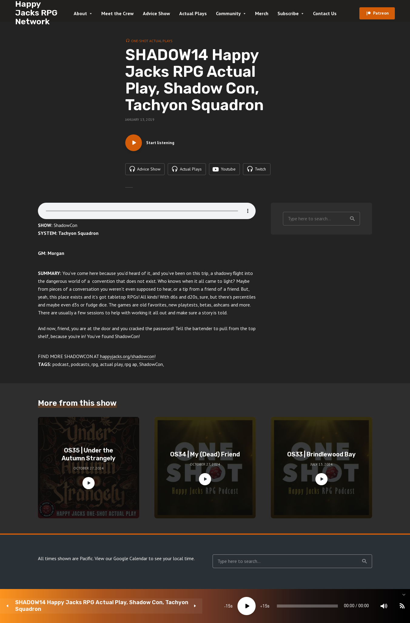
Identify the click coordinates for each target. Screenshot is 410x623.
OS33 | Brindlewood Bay (321, 456)
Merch (261, 13)
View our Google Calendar (121, 560)
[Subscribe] (358, 606)
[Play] (169, 606)
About (80, 13)
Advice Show (156, 13)
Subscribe (288, 13)
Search (352, 220)
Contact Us (325, 13)
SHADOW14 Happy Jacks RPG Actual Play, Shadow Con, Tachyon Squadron (65, 605)
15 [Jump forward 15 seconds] (187, 606)
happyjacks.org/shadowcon (126, 358)
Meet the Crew (117, 13)
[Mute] (340, 606)
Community (228, 13)
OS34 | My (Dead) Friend (205, 456)
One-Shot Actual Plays (152, 41)
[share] (377, 606)
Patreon (381, 13)
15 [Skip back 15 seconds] (150, 606)
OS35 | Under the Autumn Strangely (89, 456)
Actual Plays (193, 13)
